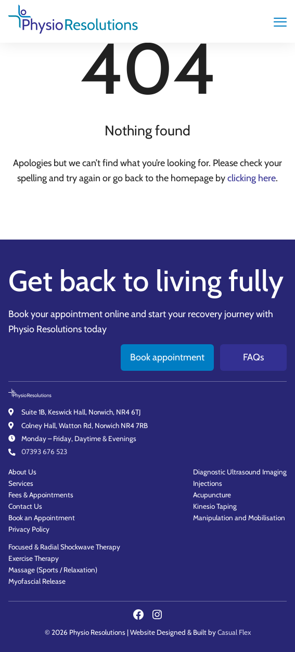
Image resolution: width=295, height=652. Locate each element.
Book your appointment (55, 309)
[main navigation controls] (280, 21)
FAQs (253, 352)
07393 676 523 (44, 451)
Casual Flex (234, 632)
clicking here (251, 178)
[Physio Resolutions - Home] (73, 21)
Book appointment (167, 352)
